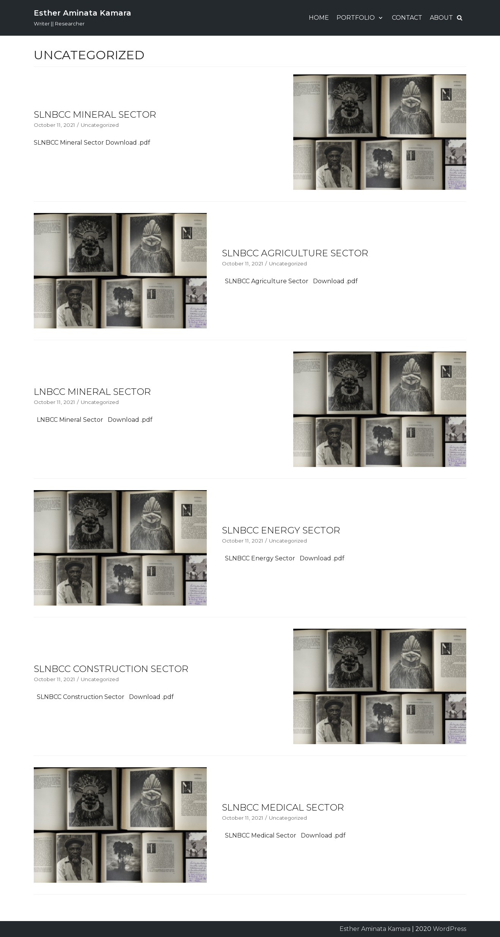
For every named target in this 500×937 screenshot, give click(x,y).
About (441, 17)
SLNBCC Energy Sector (281, 530)
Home (319, 17)
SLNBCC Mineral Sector (95, 114)
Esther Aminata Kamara (375, 928)
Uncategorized (100, 125)
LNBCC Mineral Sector (92, 391)
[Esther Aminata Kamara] (82, 18)
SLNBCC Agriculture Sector (295, 253)
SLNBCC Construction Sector (111, 668)
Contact (407, 17)
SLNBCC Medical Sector (283, 807)
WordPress (449, 928)
